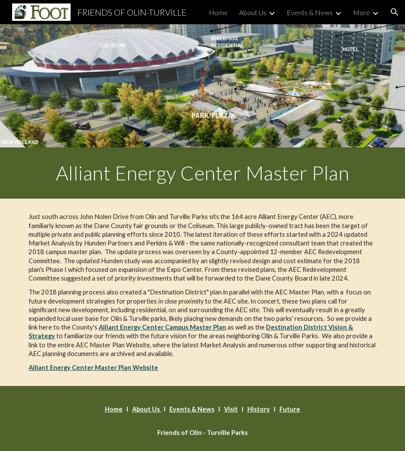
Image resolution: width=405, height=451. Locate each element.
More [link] (361, 12)
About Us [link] (252, 12)
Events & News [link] (310, 12)
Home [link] (218, 12)
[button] (394, 12)
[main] (202, 173)
